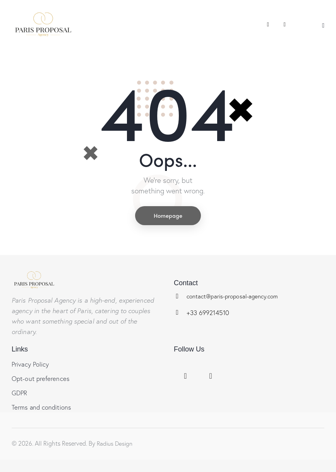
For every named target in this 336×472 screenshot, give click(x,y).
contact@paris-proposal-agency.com (233, 296)
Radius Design (115, 445)
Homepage (168, 216)
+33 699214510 (209, 312)
